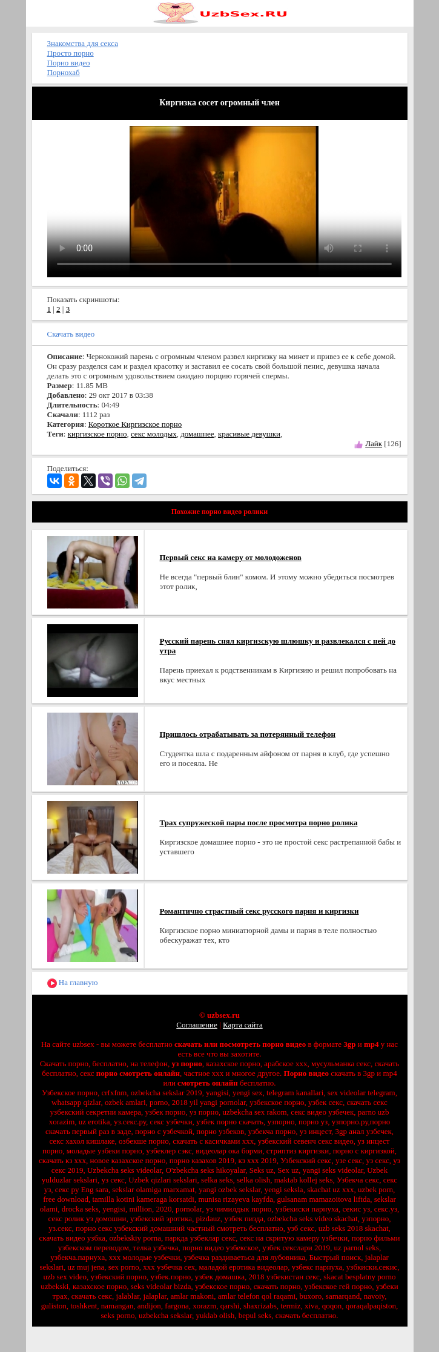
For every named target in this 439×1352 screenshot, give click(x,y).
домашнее (197, 433)
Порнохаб (63, 72)
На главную (72, 983)
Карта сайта (243, 1024)
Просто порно (70, 53)
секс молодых (154, 433)
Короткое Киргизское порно (135, 424)
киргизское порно (97, 433)
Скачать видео (71, 333)
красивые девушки (249, 433)
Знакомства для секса (83, 43)
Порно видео (68, 62)
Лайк (373, 443)
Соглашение (196, 1024)
